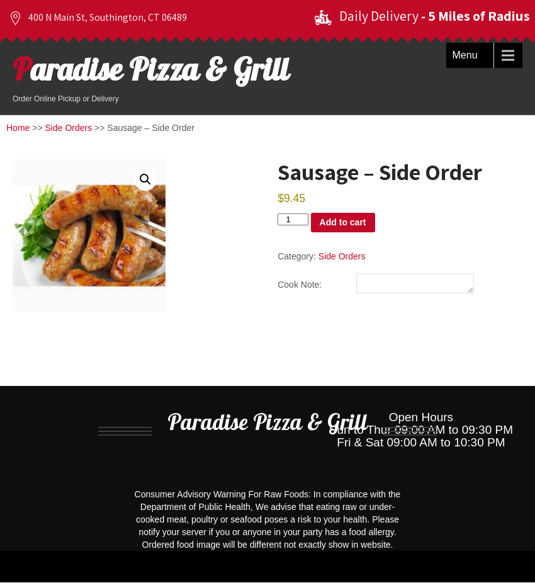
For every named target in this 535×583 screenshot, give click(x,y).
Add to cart (343, 222)
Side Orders (69, 128)
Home (18, 128)
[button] (145, 179)
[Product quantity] (293, 219)
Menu (465, 55)
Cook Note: (300, 286)
